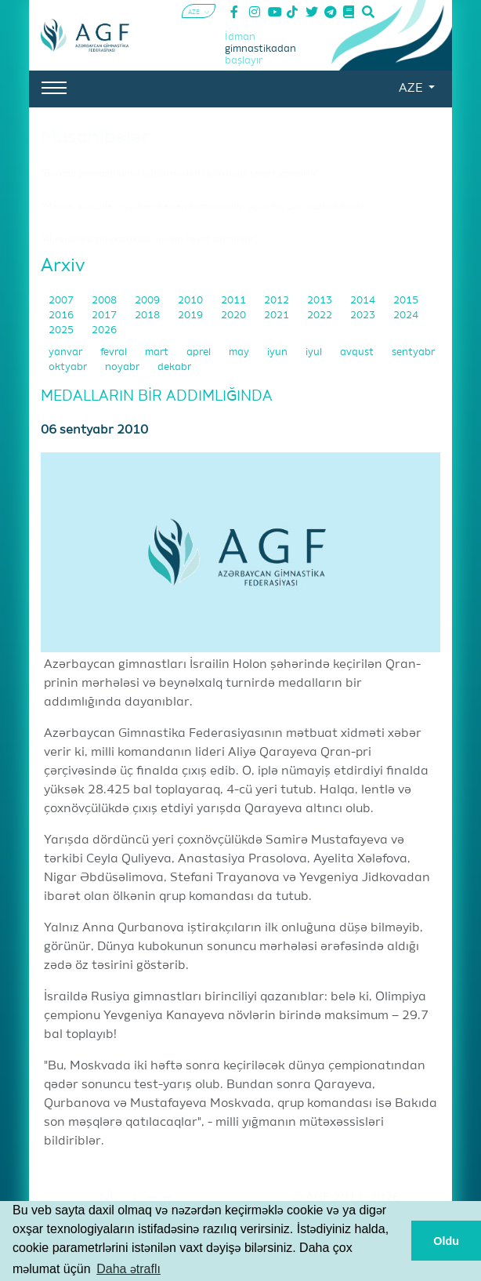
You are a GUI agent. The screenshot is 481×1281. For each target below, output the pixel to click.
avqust (358, 352)
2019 (191, 315)
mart (158, 352)
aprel (199, 352)
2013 (321, 301)
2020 (234, 315)
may (240, 352)
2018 (148, 315)
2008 (105, 301)
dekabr (174, 367)
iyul (315, 352)
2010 (191, 301)
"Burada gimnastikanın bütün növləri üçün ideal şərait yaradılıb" (180, 174)
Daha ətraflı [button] (128, 1269)
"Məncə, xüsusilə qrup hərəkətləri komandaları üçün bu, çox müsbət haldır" (204, 207)
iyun (278, 352)
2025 (62, 330)
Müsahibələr (95, 137)
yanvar (67, 352)
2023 (364, 315)
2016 (62, 315)
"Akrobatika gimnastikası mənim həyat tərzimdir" (149, 240)
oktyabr (69, 367)
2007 (62, 301)
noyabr (123, 367)
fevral (114, 352)
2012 (277, 301)
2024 (405, 315)
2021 (277, 315)
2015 (405, 301)
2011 (234, 301)
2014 (364, 301)
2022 (321, 315)
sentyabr (413, 352)
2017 (105, 315)
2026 (104, 330)
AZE (412, 88)
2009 (148, 301)
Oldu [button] (446, 1241)
